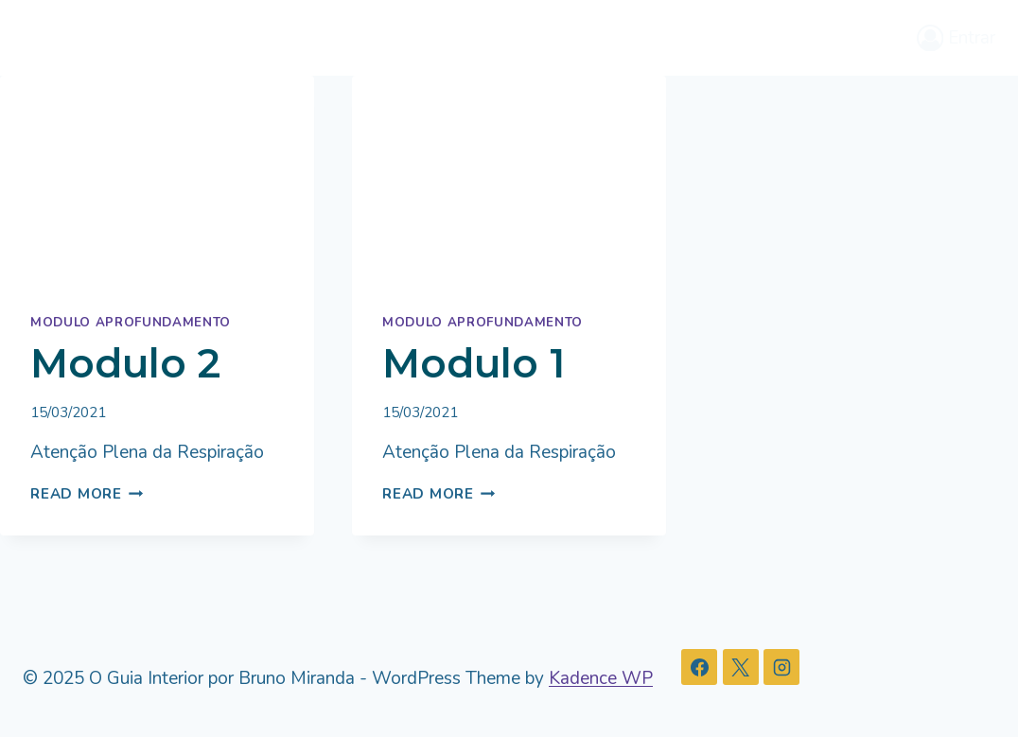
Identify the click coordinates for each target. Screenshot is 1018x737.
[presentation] (157, 180)
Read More (87, 493)
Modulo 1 (473, 363)
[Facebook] (699, 667)
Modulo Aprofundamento (130, 322)
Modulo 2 (125, 363)
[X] (741, 667)
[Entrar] (956, 37)
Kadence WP (601, 678)
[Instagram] (781, 667)
